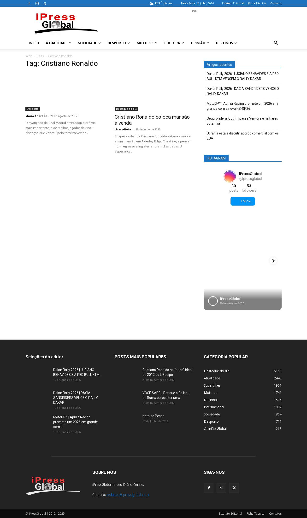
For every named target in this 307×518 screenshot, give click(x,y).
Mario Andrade (36, 116)
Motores (147, 43)
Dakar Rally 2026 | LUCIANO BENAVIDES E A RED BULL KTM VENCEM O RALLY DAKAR (243, 76)
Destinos (226, 43)
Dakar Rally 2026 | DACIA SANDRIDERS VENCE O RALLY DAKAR (243, 91)
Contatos (276, 3)
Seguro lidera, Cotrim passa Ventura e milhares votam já (242, 120)
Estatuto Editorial (233, 3)
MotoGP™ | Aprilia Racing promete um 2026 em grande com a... (75, 422)
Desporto (119, 43)
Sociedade (89, 43)
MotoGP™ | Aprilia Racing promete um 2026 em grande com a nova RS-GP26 (242, 106)
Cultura (174, 43)
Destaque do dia (126, 108)
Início (34, 43)
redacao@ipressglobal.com (128, 494)
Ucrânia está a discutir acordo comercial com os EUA (243, 135)
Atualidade (58, 43)
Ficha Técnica (257, 3)
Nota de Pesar (153, 416)
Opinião (200, 43)
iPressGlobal (123, 129)
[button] (276, 43)
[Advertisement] (194, 24)
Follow (242, 201)
